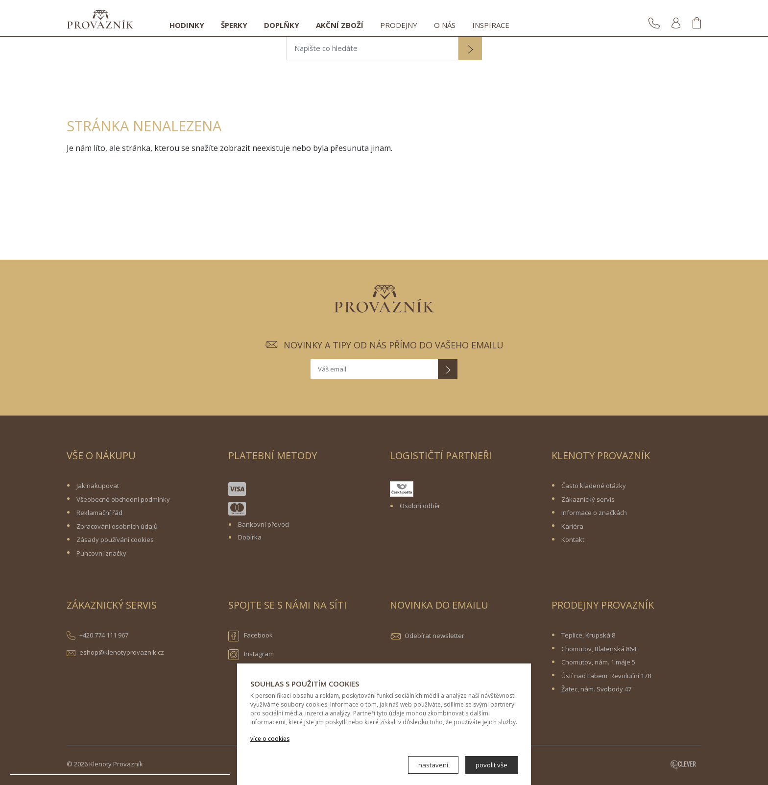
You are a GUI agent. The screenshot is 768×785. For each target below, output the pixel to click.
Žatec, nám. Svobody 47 (596, 689)
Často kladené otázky (593, 486)
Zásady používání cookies (115, 539)
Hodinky (186, 25)
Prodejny (398, 25)
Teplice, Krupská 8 (588, 635)
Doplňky (281, 25)
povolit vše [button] (491, 764)
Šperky (234, 25)
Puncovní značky (101, 553)
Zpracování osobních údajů (117, 526)
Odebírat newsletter (434, 635)
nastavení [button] (433, 764)
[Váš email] (374, 369)
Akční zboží (339, 25)
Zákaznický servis (588, 499)
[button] (470, 49)
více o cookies (269, 739)
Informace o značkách (594, 512)
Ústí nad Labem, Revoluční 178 (606, 676)
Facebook (250, 636)
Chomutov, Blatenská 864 (598, 649)
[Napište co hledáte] (372, 48)
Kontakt (572, 539)
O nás (445, 25)
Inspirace (490, 25)
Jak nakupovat (97, 486)
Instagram (251, 654)
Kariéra (572, 526)
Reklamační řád (99, 512)
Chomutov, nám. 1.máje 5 (598, 662)
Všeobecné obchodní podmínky (123, 499)
